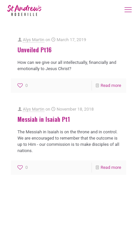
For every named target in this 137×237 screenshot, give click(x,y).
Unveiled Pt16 (34, 49)
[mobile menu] (128, 9)
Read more (110, 85)
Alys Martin (33, 39)
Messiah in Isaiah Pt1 (43, 119)
